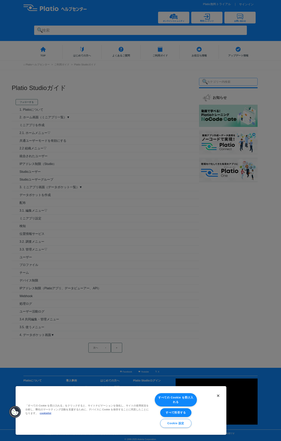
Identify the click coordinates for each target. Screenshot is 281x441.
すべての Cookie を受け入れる (175, 400)
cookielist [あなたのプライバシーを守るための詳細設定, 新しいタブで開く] (45, 413)
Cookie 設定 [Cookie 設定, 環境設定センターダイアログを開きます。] (175, 423)
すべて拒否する (176, 412)
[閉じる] (218, 395)
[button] (15, 412)
